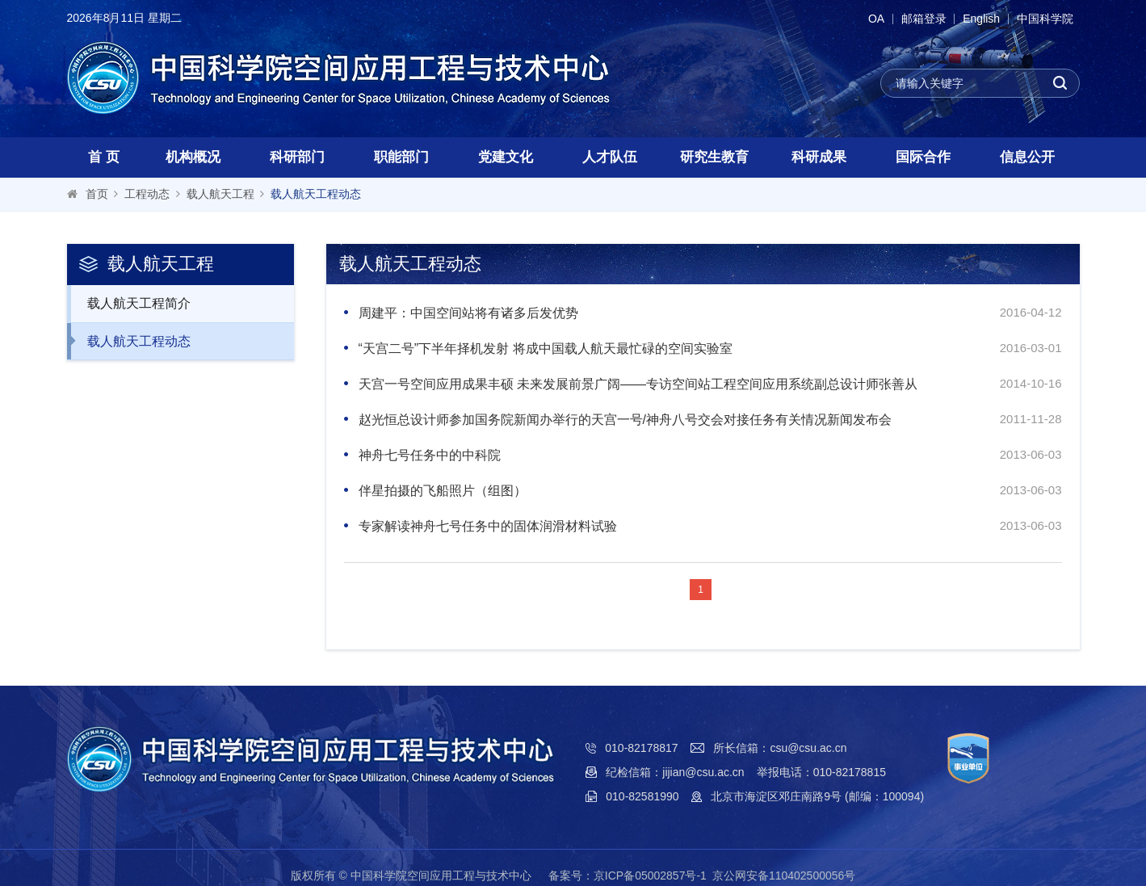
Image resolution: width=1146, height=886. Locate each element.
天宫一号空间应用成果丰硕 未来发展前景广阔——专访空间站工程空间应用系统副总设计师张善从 (638, 384)
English (976, 19)
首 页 (104, 157)
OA (863, 19)
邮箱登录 (915, 19)
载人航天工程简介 (130, 303)
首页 (97, 193)
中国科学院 (1043, 19)
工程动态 (147, 193)
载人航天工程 (220, 193)
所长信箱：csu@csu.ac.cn (779, 747)
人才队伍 (609, 157)
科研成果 (818, 157)
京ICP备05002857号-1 (650, 875)
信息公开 (1027, 157)
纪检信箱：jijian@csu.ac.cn (675, 772)
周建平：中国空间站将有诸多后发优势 (468, 313)
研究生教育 (714, 157)
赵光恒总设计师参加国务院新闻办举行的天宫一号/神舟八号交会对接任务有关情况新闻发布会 (625, 419)
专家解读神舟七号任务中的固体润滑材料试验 (488, 526)
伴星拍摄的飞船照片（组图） (443, 491)
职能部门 (401, 157)
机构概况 (193, 157)
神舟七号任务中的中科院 (430, 455)
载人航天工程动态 (316, 193)
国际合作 (923, 157)
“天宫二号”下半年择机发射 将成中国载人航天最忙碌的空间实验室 (546, 348)
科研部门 (297, 157)
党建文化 (505, 157)
